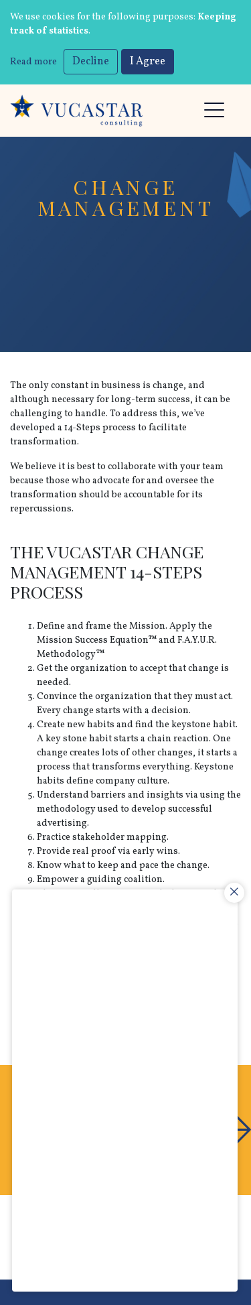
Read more (33, 62)
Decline (90, 61)
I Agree (147, 61)
